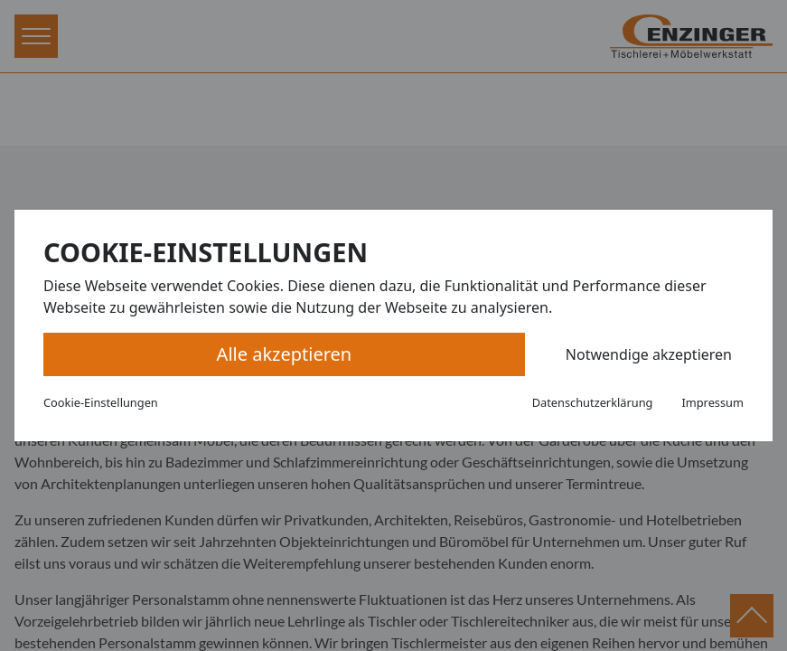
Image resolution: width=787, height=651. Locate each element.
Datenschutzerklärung (592, 402)
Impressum (712, 402)
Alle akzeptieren (284, 354)
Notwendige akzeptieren (649, 354)
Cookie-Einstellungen (100, 402)
